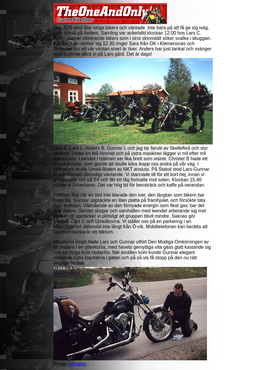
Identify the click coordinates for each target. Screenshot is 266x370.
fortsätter (77, 364)
